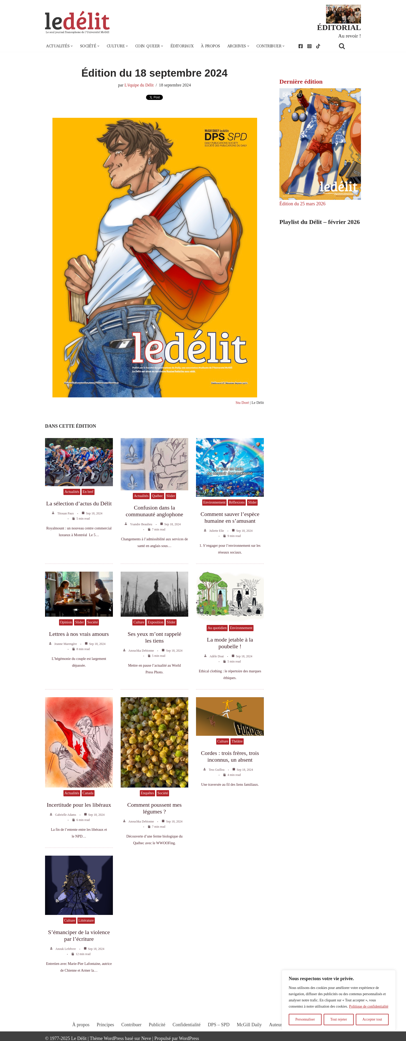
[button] (72, 46)
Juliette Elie (216, 531)
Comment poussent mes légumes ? (154, 808)
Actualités (71, 492)
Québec (157, 496)
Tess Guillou (216, 769)
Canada (88, 793)
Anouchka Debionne (141, 650)
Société (92, 622)
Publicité (157, 1024)
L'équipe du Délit (139, 85)
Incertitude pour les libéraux (79, 805)
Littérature (86, 920)
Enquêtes (147, 793)
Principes (105, 1024)
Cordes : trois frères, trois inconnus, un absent (230, 756)
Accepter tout (372, 1019)
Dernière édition (301, 81)
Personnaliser (305, 1019)
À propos (210, 46)
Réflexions (237, 502)
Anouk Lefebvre (65, 949)
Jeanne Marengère (65, 644)
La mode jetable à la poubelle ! (230, 643)
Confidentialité (187, 1024)
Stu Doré (242, 403)
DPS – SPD (218, 1024)
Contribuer (131, 1024)
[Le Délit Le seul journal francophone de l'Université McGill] (77, 22)
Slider (170, 496)
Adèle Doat (216, 656)
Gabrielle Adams (65, 815)
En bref (88, 492)
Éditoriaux (182, 46)
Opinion (66, 622)
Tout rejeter (338, 1019)
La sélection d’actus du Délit (79, 503)
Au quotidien (217, 628)
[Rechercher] (348, 46)
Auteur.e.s (278, 1024)
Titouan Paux (65, 513)
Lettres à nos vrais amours (79, 634)
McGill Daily (249, 1024)
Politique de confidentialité (368, 1006)
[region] (339, 1000)
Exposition (155, 622)
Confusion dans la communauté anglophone (154, 511)
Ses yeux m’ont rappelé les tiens (154, 637)
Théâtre (237, 741)
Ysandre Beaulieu (141, 524)
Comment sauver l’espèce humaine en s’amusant (230, 517)
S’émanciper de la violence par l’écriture (79, 935)
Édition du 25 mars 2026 (302, 203)
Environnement (214, 502)
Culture (138, 622)
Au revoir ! (349, 36)
